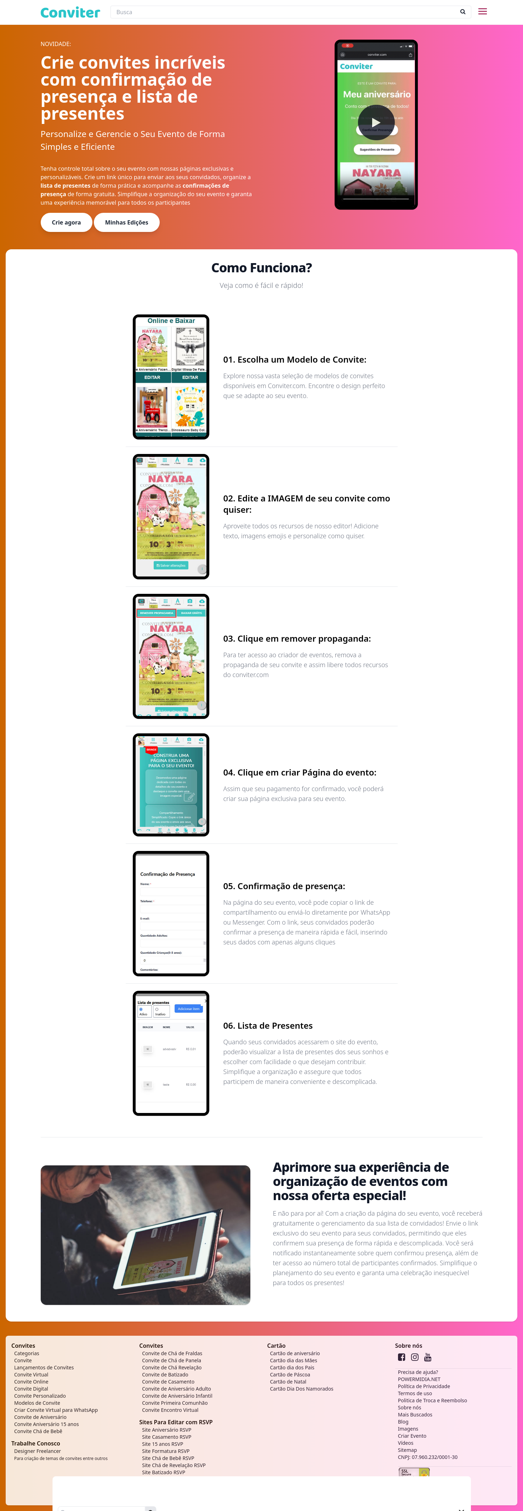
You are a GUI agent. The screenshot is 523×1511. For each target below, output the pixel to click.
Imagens (408, 1428)
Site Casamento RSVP (166, 1436)
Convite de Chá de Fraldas (172, 1353)
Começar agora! (299, 1303)
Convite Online (31, 1381)
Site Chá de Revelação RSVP (174, 1465)
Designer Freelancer (61, 1454)
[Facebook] (401, 1357)
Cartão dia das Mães (293, 1360)
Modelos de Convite (37, 1402)
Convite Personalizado (40, 1395)
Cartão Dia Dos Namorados (302, 1388)
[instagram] (415, 1357)
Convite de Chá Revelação (171, 1367)
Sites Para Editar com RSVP (175, 1422)
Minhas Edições (126, 222)
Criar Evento (412, 1435)
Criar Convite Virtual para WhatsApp (56, 1410)
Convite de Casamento (168, 1381)
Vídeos (406, 1442)
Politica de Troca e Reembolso (432, 1400)
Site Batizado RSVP (163, 1472)
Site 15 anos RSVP (162, 1444)
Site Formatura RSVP (165, 1451)
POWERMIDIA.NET (419, 1379)
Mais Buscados (415, 1414)
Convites (23, 1346)
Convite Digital (31, 1388)
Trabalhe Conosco (35, 1443)
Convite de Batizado (165, 1374)
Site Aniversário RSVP (166, 1429)
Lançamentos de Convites (44, 1367)
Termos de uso (415, 1393)
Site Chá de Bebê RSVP (168, 1458)
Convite (23, 1360)
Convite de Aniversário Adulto (176, 1388)
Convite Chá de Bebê (38, 1431)
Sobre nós (408, 1346)
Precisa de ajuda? (418, 1372)
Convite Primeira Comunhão (175, 1402)
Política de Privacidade (424, 1386)
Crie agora (66, 222)
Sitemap (407, 1450)
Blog (403, 1421)
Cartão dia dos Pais (292, 1367)
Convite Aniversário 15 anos (46, 1424)
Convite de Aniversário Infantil (177, 1395)
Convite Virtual (31, 1374)
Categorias (26, 1353)
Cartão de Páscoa (290, 1374)
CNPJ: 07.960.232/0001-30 (428, 1457)
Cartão (276, 1346)
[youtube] (428, 1357)
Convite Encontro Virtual (170, 1410)
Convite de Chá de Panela (171, 1360)
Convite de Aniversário (40, 1417)
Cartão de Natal (288, 1381)
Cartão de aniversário (295, 1353)
